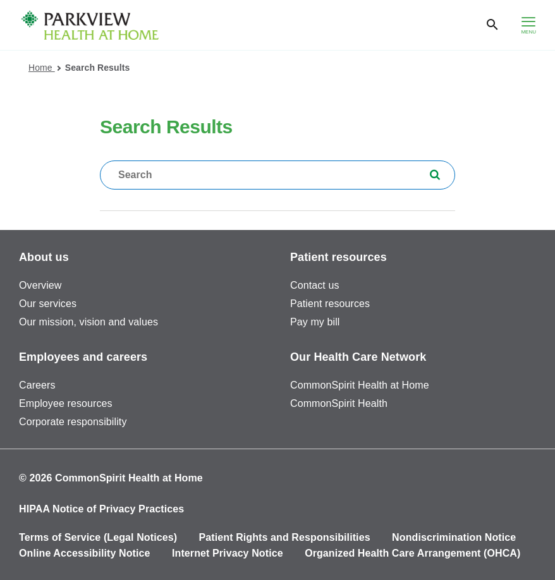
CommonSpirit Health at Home (359, 385)
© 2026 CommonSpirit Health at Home (111, 478)
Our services (47, 303)
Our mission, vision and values (88, 322)
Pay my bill (314, 322)
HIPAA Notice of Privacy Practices (101, 509)
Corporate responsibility (72, 421)
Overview (40, 285)
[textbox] (277, 175)
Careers (37, 385)
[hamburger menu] (528, 25)
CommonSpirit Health (338, 403)
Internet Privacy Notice (227, 553)
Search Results (97, 68)
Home (44, 68)
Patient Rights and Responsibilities (284, 537)
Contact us (314, 285)
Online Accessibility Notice (84, 553)
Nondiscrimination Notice (454, 537)
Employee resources (66, 403)
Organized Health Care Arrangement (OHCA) (412, 553)
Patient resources (330, 303)
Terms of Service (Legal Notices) (98, 537)
